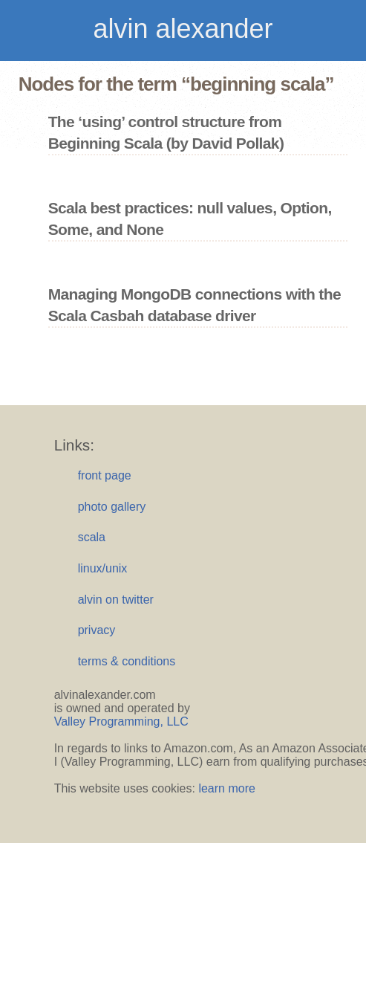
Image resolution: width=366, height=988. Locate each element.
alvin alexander (182, 28)
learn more (226, 788)
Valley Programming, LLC (121, 721)
